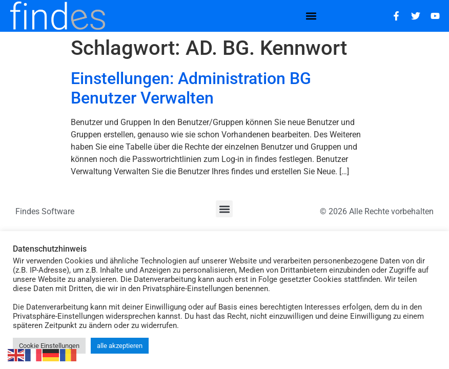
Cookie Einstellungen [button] (49, 346)
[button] (311, 15)
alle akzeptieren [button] (119, 346)
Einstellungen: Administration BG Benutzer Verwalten (191, 88)
